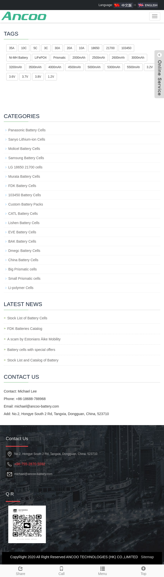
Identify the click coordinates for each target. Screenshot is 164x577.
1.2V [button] (51, 76)
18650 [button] (95, 48)
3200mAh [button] (15, 67)
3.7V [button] (25, 76)
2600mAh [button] (118, 57)
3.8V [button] (38, 76)
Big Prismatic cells (22, 269)
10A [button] (81, 48)
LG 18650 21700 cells (25, 167)
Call (61, 570)
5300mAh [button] (113, 67)
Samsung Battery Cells (26, 158)
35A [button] (11, 48)
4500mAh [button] (74, 67)
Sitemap (147, 557)
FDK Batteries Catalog (24, 329)
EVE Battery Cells (22, 232)
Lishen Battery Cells (24, 223)
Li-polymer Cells (20, 288)
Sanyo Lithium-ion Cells (26, 139)
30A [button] (57, 48)
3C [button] (46, 48)
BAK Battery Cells (22, 241)
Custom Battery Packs (25, 204)
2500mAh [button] (98, 57)
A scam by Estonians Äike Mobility (33, 339)
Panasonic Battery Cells (27, 130)
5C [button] (35, 48)
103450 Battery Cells (24, 195)
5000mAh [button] (94, 67)
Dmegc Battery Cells (24, 251)
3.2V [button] (150, 67)
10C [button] (24, 48)
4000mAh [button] (54, 67)
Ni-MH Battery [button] (18, 57)
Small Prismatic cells (24, 278)
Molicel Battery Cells (24, 149)
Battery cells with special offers (31, 350)
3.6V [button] (12, 76)
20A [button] (69, 48)
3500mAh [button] (35, 67)
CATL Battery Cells (23, 214)
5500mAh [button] (133, 67)
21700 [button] (110, 48)
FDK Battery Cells (22, 186)
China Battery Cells (23, 260)
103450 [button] (126, 48)
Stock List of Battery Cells (27, 318)
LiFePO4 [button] (40, 57)
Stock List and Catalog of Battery (32, 360)
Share (20, 570)
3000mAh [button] (137, 57)
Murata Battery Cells (24, 176)
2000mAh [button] (78, 57)
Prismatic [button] (59, 57)
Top (143, 570)
